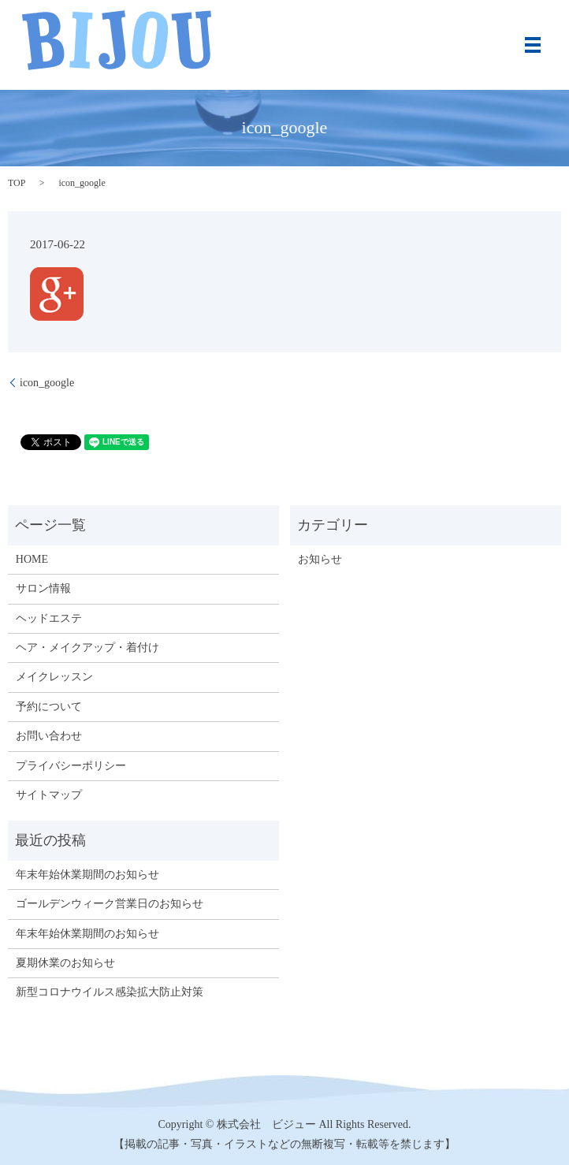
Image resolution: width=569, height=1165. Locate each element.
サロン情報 (43, 588)
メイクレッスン (54, 677)
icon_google (47, 383)
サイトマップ (49, 795)
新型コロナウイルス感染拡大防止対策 (109, 992)
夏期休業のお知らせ (65, 963)
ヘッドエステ (49, 618)
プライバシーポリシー (71, 766)
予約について (49, 707)
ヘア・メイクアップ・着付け (87, 647)
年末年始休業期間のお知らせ (87, 874)
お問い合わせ (49, 736)
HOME (32, 559)
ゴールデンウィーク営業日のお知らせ (109, 904)
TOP (16, 182)
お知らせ (320, 559)
